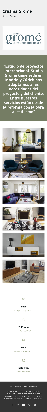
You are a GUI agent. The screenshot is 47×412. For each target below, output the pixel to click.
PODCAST (37, 399)
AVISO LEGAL (12, 391)
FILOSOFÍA (11, 394)
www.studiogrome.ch (23, 351)
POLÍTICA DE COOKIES (24, 396)
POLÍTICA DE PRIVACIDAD (30, 391)
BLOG (28, 399)
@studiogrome (23, 372)
